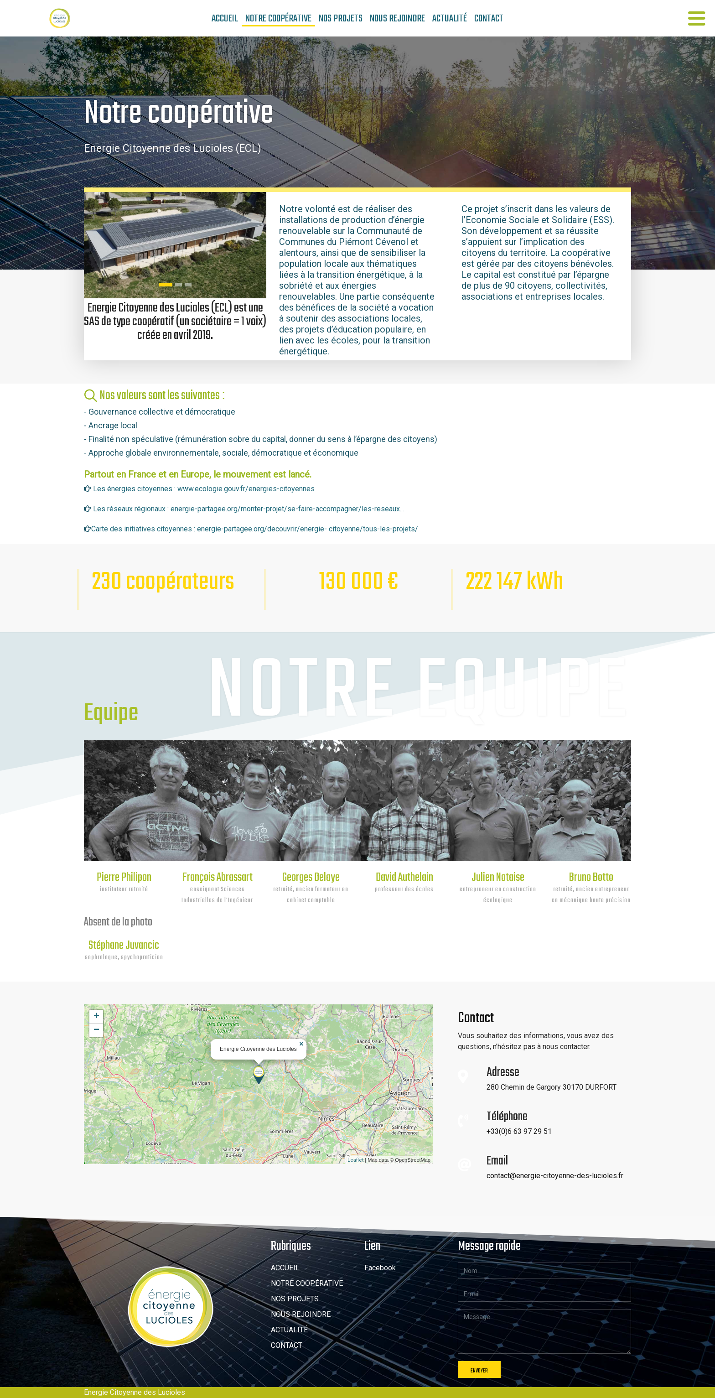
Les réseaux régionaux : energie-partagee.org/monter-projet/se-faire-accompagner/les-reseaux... (248, 508)
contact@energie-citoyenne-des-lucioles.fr (555, 1175)
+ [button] (96, 1017)
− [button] (96, 1030)
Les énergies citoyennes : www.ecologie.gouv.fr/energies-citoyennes (203, 488)
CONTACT (286, 1345)
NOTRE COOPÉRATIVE (307, 1283)
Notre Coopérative (278, 18)
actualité (449, 17)
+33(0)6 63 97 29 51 (519, 1131)
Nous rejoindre (397, 17)
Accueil (225, 17)
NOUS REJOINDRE (301, 1314)
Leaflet (355, 1160)
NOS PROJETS (341, 17)
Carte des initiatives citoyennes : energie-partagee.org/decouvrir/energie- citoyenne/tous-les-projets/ (254, 529)
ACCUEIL (285, 1267)
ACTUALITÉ (289, 1329)
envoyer (479, 1371)
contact (488, 17)
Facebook (380, 1267)
